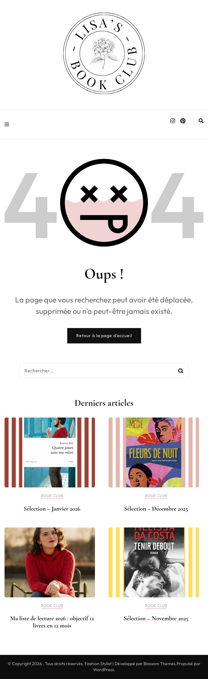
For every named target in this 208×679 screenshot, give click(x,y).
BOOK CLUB (52, 495)
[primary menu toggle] (8, 124)
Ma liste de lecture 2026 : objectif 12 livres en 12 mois (52, 622)
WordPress (103, 669)
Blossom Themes (159, 663)
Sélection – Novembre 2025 (156, 618)
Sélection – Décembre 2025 (156, 508)
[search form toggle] (201, 120)
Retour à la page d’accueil (104, 335)
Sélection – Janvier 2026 (52, 508)
